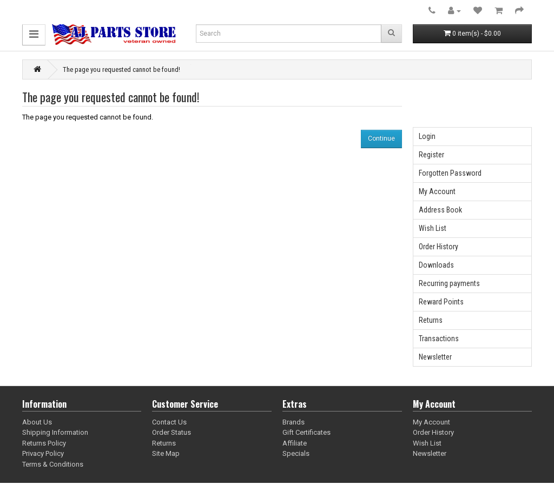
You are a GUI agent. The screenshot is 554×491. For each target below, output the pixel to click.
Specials (295, 453)
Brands (293, 422)
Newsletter (435, 357)
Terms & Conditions (52, 464)
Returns (431, 320)
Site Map (166, 453)
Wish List (432, 228)
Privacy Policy (43, 453)
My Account (437, 191)
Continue (381, 138)
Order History (438, 246)
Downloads (436, 265)
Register (431, 154)
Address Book (440, 209)
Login (427, 136)
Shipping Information (55, 432)
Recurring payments (449, 283)
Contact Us (169, 422)
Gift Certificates (306, 432)
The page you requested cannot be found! (121, 69)
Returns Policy (44, 443)
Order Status (171, 432)
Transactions (439, 338)
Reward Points (441, 301)
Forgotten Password (450, 173)
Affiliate (294, 443)
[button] (33, 34)
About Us (37, 422)
